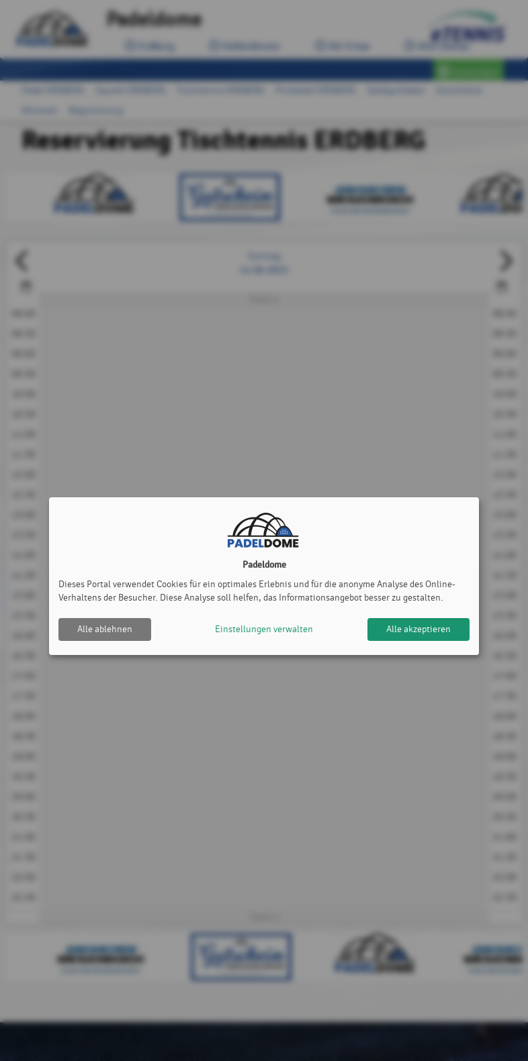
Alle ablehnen (104, 629)
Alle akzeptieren (418, 629)
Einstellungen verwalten (264, 629)
